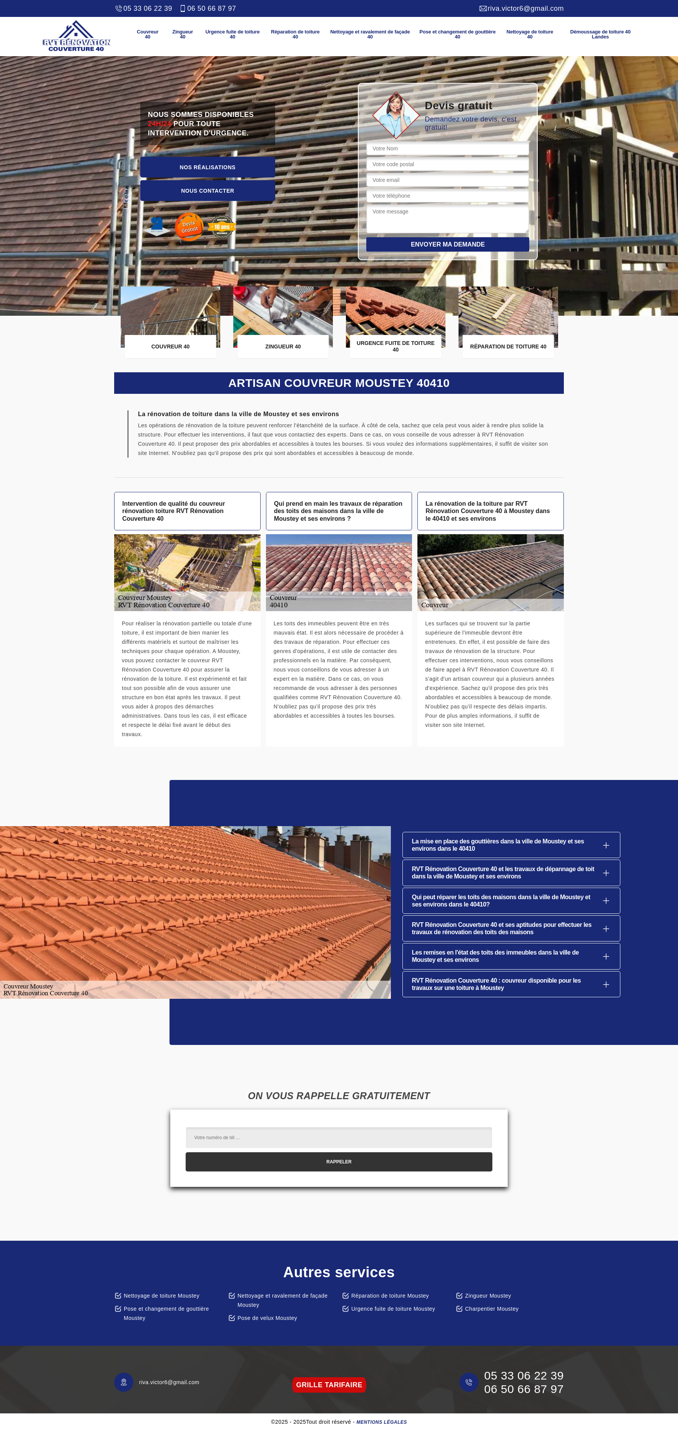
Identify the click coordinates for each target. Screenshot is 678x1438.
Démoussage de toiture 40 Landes (600, 34)
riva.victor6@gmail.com (521, 8)
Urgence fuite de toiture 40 (232, 34)
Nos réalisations (208, 167)
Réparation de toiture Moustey (390, 1296)
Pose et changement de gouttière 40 (457, 34)
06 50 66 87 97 (207, 8)
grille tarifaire (329, 1385)
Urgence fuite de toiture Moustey (393, 1309)
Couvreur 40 (147, 34)
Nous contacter (207, 190)
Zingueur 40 (182, 34)
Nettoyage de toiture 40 (530, 34)
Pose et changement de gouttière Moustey (166, 1313)
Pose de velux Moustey (267, 1318)
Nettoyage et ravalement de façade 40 (370, 34)
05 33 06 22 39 (143, 8)
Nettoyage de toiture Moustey (161, 1296)
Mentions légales (381, 1422)
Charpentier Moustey (491, 1309)
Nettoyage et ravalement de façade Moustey (282, 1300)
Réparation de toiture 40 (295, 34)
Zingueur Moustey (488, 1296)
